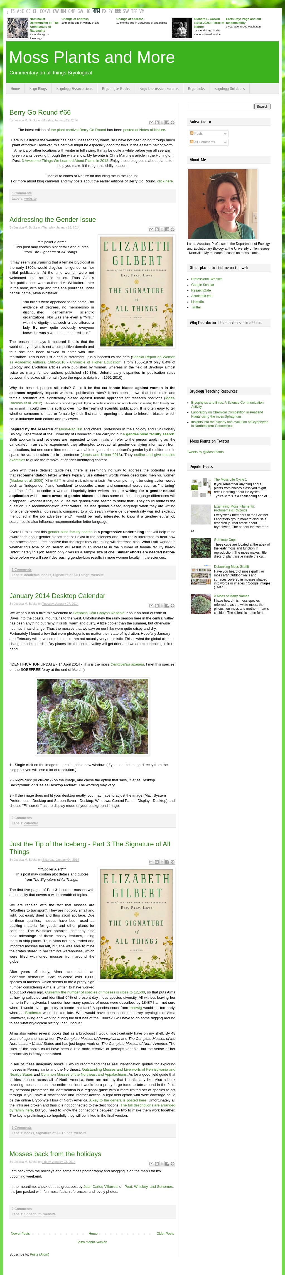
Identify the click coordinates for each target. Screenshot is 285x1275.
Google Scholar (202, 285)
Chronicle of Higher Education (95, 362)
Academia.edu (202, 296)
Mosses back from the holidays (55, 1154)
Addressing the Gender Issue (52, 219)
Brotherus (33, 1013)
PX (104, 11)
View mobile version (92, 1242)
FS (13, 11)
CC (28, 11)
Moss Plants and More (92, 57)
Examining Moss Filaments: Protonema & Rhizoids (234, 508)
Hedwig (136, 1008)
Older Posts (165, 1234)
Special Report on (147, 357)
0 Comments (22, 193)
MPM (96, 11)
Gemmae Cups (225, 540)
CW (56, 11)
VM (141, 11)
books (46, 575)
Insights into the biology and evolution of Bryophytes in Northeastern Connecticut (229, 424)
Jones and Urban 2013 (101, 455)
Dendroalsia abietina (127, 664)
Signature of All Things (71, 575)
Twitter (196, 307)
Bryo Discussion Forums (159, 88)
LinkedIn (197, 302)
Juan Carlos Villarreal (100, 1186)
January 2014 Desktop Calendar (57, 595)
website (30, 198)
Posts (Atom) (39, 1254)
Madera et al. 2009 (26, 480)
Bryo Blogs (38, 88)
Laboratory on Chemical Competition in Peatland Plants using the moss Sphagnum (227, 414)
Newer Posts (20, 1234)
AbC (20, 11)
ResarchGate (201, 290)
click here (165, 181)
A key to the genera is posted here (117, 1100)
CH (35, 11)
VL (48, 11)
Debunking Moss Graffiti (232, 567)
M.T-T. (58, 480)
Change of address (75, 19)
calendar (31, 823)
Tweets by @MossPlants (205, 452)
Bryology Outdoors (230, 88)
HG (87, 11)
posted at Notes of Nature (144, 130)
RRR (118, 11)
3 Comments (22, 1128)
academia (32, 575)
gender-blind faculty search (70, 532)
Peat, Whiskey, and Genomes (148, 1186)
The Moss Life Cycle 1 (230, 479)
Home (15, 88)
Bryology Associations (74, 88)
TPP (134, 11)
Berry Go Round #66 (40, 112)
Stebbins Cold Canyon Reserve (98, 613)
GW (80, 11)
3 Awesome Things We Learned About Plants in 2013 (65, 161)
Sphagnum (32, 1214)
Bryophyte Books (116, 88)
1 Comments (22, 569)
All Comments (202, 142)
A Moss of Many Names (231, 596)
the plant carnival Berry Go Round (79, 130)
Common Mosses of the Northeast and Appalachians (84, 1074)
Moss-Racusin (70, 429)
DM (63, 11)
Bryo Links (196, 88)
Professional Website (207, 279)
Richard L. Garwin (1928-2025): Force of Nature (209, 22)
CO (42, 11)
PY (111, 11)
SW (126, 11)
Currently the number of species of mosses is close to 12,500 (95, 992)
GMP (71, 11)
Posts (196, 133)
